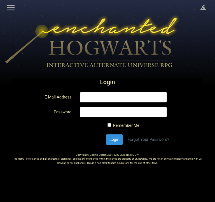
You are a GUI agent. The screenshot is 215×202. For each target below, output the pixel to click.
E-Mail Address (58, 97)
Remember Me (126, 125)
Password (63, 112)
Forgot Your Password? (148, 139)
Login (114, 139)
